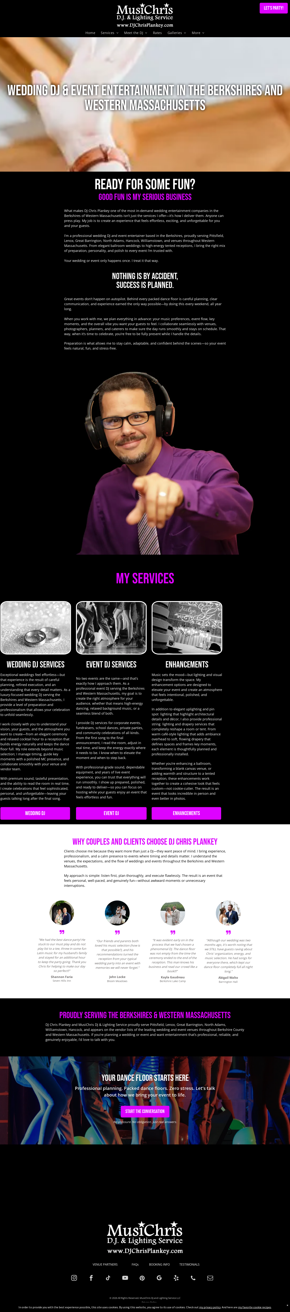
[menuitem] (90, 33)
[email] (210, 1278)
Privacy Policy (149, 1302)
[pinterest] (142, 1278)
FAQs (135, 1264)
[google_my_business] (159, 1278)
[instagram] (74, 1278)
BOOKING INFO (159, 1264)
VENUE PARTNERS (105, 1264)
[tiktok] (108, 1278)
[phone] (193, 1278)
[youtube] (125, 1278)
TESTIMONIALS (189, 1264)
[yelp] (176, 1278)
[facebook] (91, 1278)
